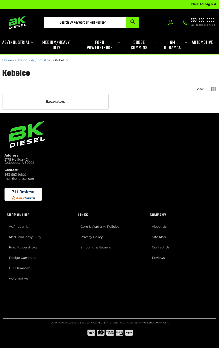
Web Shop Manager (155, 322)
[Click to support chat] (199, 23)
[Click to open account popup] (171, 22)
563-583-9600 (15, 175)
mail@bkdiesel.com (19, 178)
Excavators (55, 102)
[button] (91, 22)
